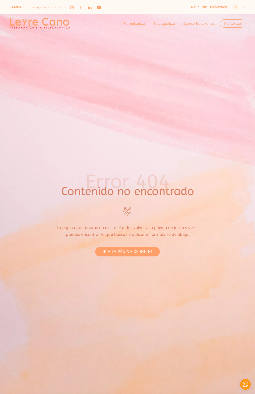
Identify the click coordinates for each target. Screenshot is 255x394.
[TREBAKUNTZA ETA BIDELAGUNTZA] (40, 23)
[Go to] (72, 7)
